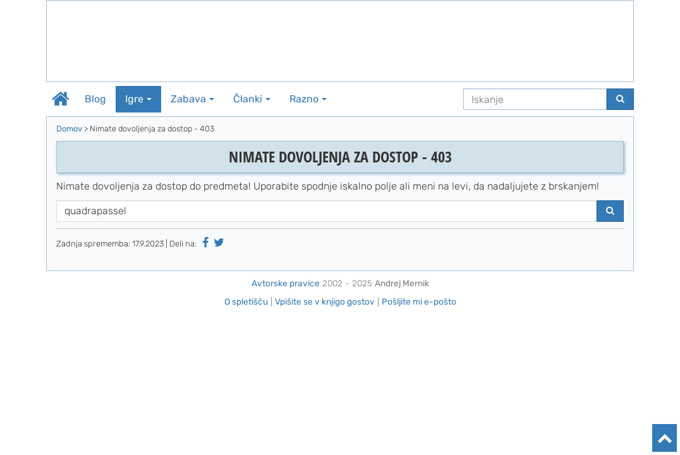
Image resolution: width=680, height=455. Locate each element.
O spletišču (246, 301)
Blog (95, 99)
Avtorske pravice (286, 283)
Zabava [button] (192, 99)
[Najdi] (620, 99)
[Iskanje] (535, 99)
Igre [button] (138, 99)
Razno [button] (308, 99)
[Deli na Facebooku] (205, 243)
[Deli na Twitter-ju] (219, 243)
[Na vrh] (664, 438)
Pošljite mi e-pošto (419, 301)
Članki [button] (251, 99)
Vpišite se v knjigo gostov (325, 301)
